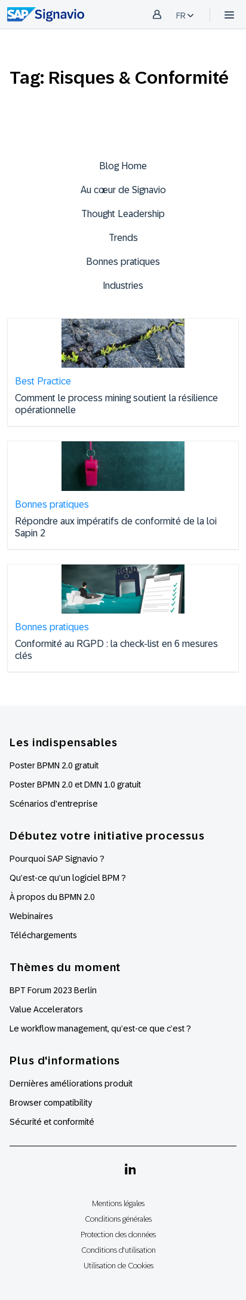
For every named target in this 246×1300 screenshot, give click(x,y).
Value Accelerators (46, 1009)
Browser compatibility (51, 1102)
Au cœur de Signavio (123, 190)
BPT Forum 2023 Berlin (53, 990)
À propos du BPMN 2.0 (52, 897)
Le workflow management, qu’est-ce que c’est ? (100, 1028)
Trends (123, 238)
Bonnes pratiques (123, 262)
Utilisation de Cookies (118, 1265)
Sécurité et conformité (52, 1122)
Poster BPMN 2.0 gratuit (54, 765)
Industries (123, 285)
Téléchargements (43, 935)
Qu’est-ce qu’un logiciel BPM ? (68, 878)
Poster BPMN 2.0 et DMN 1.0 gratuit (75, 784)
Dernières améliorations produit (71, 1083)
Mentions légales (118, 1203)
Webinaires (31, 916)
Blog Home (123, 166)
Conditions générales (118, 1218)
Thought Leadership (123, 214)
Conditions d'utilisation (118, 1250)
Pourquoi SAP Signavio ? (57, 858)
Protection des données (118, 1234)
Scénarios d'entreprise (54, 803)
